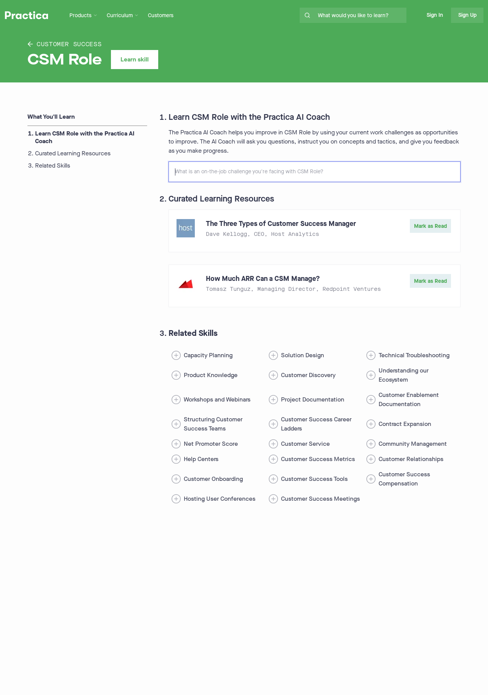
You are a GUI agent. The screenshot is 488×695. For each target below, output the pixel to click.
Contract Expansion (405, 424)
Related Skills (52, 165)
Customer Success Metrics (318, 459)
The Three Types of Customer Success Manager (281, 223)
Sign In (435, 15)
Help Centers (201, 459)
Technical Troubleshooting (414, 355)
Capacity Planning (208, 355)
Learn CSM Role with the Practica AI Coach (85, 137)
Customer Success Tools (314, 479)
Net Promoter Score (211, 444)
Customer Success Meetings (320, 499)
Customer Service (305, 444)
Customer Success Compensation (404, 478)
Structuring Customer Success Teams (213, 423)
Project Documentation (312, 399)
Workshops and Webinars (217, 399)
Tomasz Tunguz (228, 289)
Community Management (413, 444)
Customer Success (64, 44)
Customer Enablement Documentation (409, 399)
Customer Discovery (308, 375)
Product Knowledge (211, 375)
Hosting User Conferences (219, 499)
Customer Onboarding (213, 479)
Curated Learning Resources (73, 153)
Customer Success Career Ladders (316, 423)
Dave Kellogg (226, 234)
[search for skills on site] (360, 15)
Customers (160, 15)
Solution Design (302, 355)
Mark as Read (430, 226)
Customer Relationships (411, 459)
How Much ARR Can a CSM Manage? (263, 278)
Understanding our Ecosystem (404, 375)
